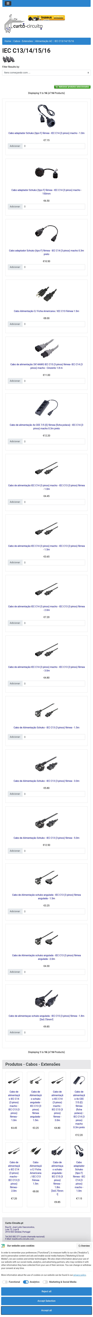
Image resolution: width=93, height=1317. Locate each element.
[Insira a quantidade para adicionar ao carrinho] (53, 146)
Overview (84, 1245)
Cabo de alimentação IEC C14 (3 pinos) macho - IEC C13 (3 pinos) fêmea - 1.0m (14, 1106)
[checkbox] (10, 1282)
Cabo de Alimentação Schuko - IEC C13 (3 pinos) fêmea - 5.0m (46, 838)
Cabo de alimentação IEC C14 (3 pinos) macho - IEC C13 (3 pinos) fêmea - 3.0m (57, 1106)
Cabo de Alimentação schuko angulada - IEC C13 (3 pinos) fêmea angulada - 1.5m (36, 1106)
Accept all (46, 1310)
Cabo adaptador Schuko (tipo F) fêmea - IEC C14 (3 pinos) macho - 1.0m (46, 133)
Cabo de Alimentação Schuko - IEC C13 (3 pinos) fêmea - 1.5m (46, 727)
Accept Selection (47, 1300)
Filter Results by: (11, 66)
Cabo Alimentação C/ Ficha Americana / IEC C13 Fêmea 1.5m (46, 311)
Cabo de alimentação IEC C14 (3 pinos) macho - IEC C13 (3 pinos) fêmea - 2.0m (14, 1176)
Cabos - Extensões (23, 41)
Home (8, 41)
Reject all (46, 1291)
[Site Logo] (23, 23)
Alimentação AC (43, 41)
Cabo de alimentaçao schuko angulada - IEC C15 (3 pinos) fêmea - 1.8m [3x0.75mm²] (57, 1178)
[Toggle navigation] (8, 3)
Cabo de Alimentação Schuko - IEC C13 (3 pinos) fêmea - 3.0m (46, 781)
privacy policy (79, 1275)
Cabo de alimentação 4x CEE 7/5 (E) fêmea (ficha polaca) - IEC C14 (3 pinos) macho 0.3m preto (79, 1109)
